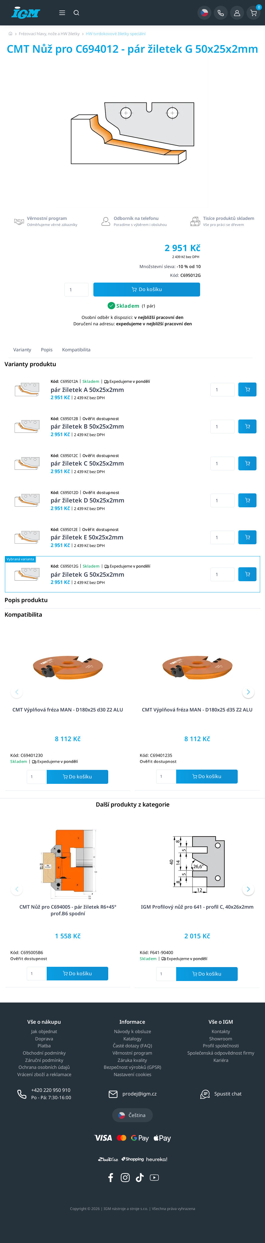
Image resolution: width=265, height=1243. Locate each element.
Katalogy (132, 1038)
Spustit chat (228, 1093)
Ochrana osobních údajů (44, 1067)
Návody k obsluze (132, 1031)
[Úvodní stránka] (10, 33)
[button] (17, 692)
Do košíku (147, 289)
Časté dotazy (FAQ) (132, 1045)
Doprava (44, 1038)
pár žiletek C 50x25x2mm (87, 463)
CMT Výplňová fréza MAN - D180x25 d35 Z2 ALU (197, 709)
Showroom (220, 1038)
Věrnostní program (132, 1053)
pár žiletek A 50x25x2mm (87, 390)
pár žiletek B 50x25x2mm (87, 426)
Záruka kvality (132, 1060)
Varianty (22, 349)
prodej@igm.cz (139, 1093)
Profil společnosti (221, 1045)
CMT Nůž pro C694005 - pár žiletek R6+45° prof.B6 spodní (67, 910)
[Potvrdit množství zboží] (247, 389)
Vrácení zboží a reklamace (44, 1074)
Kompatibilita (76, 349)
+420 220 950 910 (50, 1090)
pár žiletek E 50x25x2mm (87, 537)
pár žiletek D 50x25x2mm (87, 500)
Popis (46, 349)
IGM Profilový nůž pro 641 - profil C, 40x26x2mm (197, 906)
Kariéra (220, 1060)
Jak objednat (44, 1031)
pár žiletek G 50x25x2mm (87, 574)
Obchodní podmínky (44, 1053)
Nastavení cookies (132, 1074)
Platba (44, 1045)
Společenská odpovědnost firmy (220, 1053)
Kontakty (221, 1031)
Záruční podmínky (44, 1060)
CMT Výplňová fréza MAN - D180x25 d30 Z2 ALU (67, 709)
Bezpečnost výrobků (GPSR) (132, 1067)
